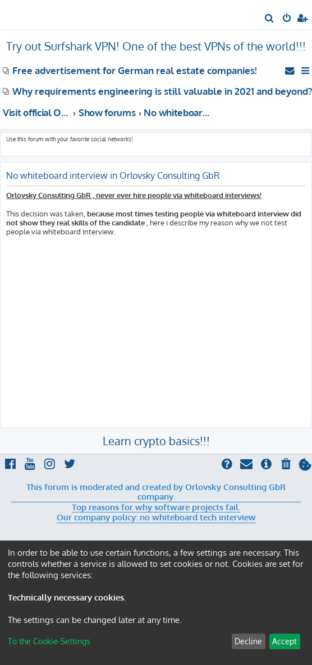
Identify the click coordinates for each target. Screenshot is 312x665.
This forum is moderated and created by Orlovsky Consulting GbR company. (156, 492)
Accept (284, 641)
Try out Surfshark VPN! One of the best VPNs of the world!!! (156, 46)
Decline (248, 641)
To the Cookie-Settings (49, 641)
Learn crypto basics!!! (156, 440)
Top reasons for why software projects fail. (156, 507)
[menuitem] (270, 19)
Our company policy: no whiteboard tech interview (156, 517)
